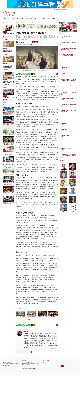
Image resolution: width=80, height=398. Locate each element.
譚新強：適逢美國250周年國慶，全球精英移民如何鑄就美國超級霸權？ (8, 125)
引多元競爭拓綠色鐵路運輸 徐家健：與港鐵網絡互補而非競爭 (71, 111)
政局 (5, 18)
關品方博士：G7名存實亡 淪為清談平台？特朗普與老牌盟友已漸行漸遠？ (71, 142)
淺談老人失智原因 (70, 73)
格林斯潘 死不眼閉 (70, 129)
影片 (39, 18)
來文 (68, 44)
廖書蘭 (68, 74)
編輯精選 (69, 150)
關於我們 (54, 18)
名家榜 (43, 18)
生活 (22, 18)
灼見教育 (5, 79)
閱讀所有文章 (54, 371)
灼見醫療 (5, 48)
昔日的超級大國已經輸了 (71, 135)
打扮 (27, 44)
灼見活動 (48, 18)
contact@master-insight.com (29, 390)
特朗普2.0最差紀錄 (70, 123)
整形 (30, 44)
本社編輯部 (6, 53)
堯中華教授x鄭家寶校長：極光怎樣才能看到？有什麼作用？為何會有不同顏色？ (8, 115)
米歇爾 (20, 44)
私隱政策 (75, 394)
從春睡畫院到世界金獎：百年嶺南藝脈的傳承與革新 (31, 338)
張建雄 (68, 124)
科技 (35, 18)
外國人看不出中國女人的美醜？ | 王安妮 (27, 22)
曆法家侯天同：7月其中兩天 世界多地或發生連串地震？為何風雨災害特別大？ (8, 154)
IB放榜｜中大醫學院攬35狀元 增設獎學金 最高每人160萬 (8, 35)
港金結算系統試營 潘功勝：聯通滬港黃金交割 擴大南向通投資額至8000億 (8, 66)
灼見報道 (5, 63)
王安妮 (22, 42)
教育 (9, 18)
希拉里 (24, 44)
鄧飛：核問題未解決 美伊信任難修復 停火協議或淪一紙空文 (71, 93)
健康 (27, 18)
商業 (31, 18)
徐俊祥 (68, 69)
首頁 (16, 22)
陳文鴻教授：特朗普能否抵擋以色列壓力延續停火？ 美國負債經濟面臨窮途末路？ (8, 184)
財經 (18, 18)
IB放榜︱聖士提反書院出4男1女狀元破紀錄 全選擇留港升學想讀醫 (8, 83)
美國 (17, 44)
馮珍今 (68, 62)
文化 (14, 18)
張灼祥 (68, 38)
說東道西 (35, 42)
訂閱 (63, 388)
